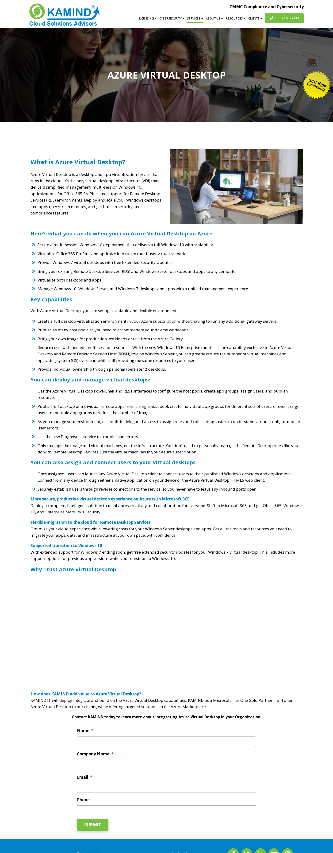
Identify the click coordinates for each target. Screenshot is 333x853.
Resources (235, 18)
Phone (83, 799)
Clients (255, 18)
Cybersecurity (171, 18)
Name (85, 730)
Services (195, 18)
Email (84, 777)
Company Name (95, 754)
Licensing (148, 18)
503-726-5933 (284, 18)
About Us (214, 18)
